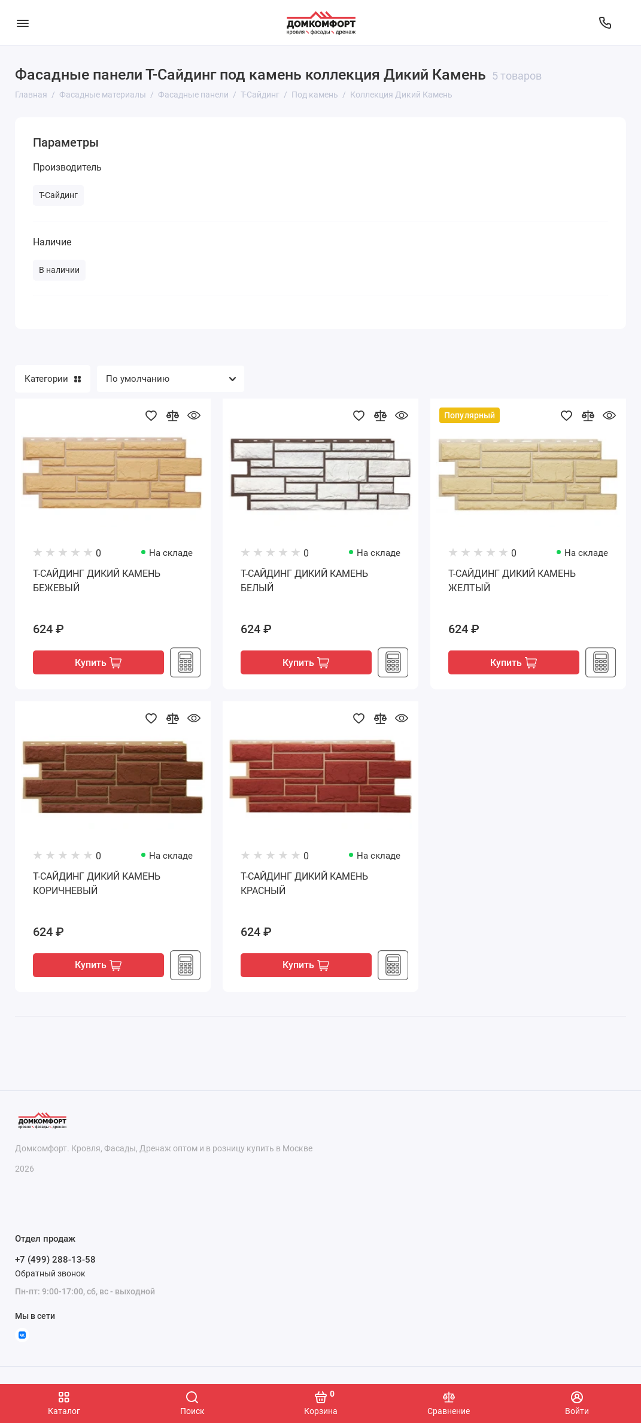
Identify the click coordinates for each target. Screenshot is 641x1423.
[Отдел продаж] (605, 23)
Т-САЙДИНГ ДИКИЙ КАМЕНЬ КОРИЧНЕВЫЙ (96, 884)
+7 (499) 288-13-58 (55, 1259)
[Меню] (22, 22)
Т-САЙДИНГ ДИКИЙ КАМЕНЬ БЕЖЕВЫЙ (96, 581)
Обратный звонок (50, 1273)
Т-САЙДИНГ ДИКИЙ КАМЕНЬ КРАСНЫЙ (304, 884)
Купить (98, 663)
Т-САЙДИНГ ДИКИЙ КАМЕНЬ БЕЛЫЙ (304, 581)
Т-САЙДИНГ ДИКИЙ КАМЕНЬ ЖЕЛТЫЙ (512, 581)
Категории (53, 378)
